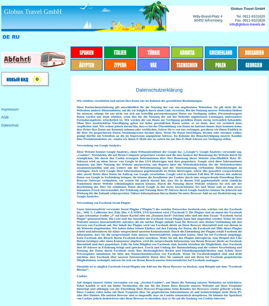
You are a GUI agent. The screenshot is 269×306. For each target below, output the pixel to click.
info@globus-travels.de (247, 24)
